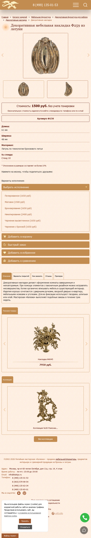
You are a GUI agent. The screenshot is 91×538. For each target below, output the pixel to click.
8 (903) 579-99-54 (20, 481)
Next (88, 55)
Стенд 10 (6, 158)
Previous (2, 55)
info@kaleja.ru (15, 474)
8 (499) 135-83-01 (20, 489)
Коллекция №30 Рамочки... (45, 428)
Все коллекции (45, 439)
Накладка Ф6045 (45, 359)
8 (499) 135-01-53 (45, 4)
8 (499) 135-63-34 (20, 485)
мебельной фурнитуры (66, 459)
